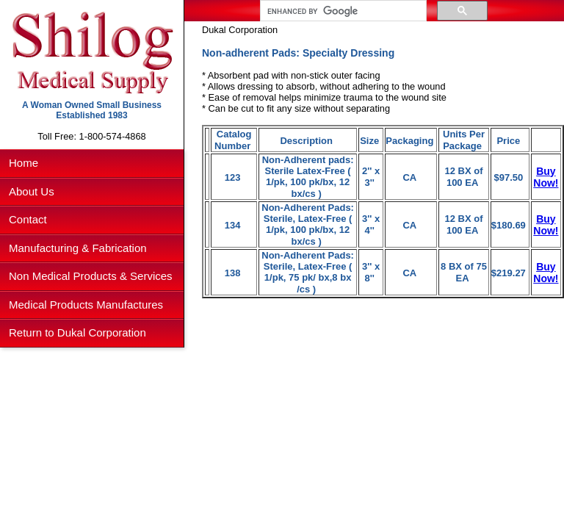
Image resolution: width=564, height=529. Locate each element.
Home (23, 162)
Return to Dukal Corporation (77, 332)
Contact (28, 219)
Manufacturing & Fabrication (78, 248)
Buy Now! (545, 177)
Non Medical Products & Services (91, 276)
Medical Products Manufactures (86, 304)
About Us (31, 191)
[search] (342, 11)
